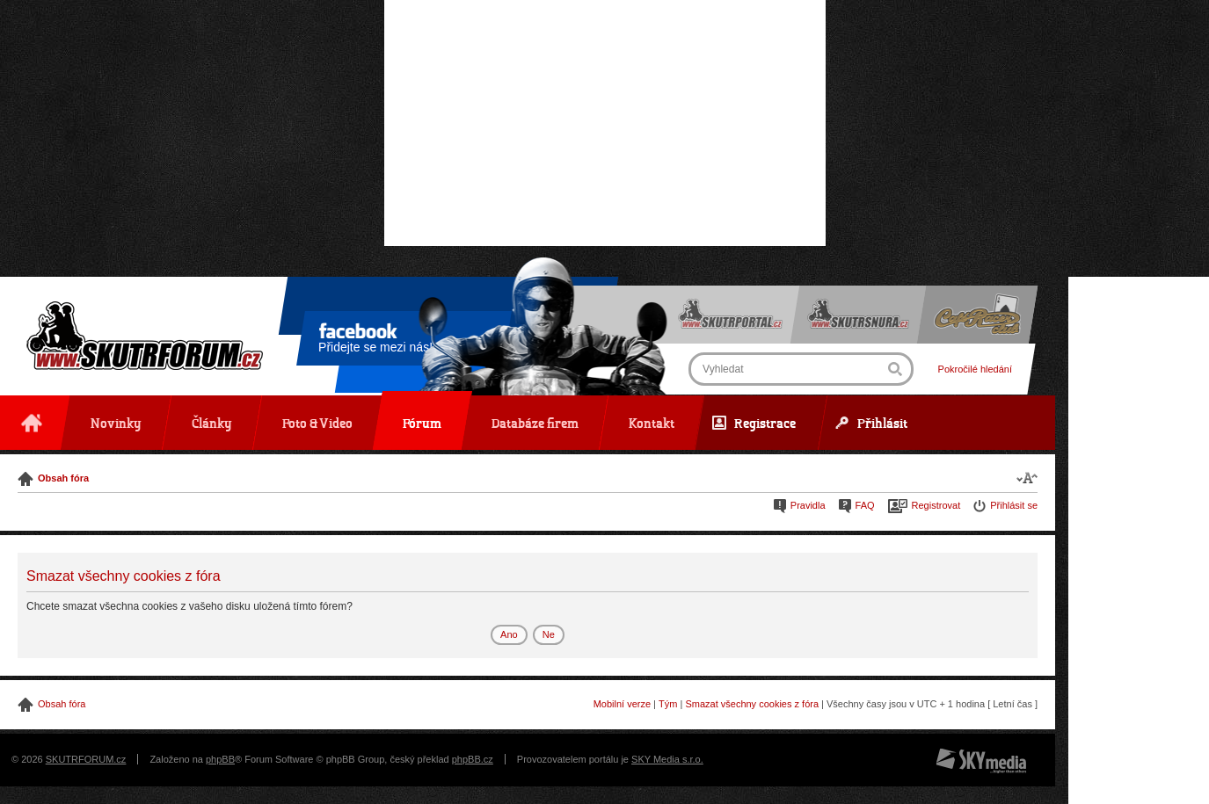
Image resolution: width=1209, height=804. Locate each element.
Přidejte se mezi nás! (375, 341)
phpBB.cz (472, 759)
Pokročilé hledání (975, 369)
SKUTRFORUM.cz (86, 759)
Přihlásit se (1014, 505)
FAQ (865, 505)
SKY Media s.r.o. (667, 759)
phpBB (220, 759)
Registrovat (936, 505)
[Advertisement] (605, 123)
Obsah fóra (63, 478)
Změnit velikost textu (1027, 477)
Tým (668, 704)
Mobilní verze (622, 704)
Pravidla (808, 505)
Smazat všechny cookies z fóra (752, 704)
